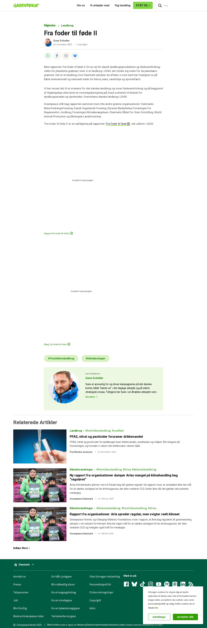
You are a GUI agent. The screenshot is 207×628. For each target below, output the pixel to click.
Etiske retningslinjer (101, 592)
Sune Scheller (61, 40)
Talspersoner (20, 592)
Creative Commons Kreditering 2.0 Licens (144, 625)
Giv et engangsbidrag (63, 592)
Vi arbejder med (99, 5)
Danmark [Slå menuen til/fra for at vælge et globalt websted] (30, 564)
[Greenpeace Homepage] (25, 5)
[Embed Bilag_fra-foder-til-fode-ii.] (81, 291)
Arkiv (92, 608)
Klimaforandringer (81, 469)
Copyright (95, 600)
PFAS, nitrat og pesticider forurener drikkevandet (106, 436)
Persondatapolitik (100, 585)
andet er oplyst (66, 625)
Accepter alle (185, 616)
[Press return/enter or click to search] (160, 6)
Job (15, 600)
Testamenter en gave (63, 616)
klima (127, 470)
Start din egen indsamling (104, 577)
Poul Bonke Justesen (81, 452)
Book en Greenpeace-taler (28, 616)
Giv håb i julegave (61, 577)
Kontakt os (19, 577)
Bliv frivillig (20, 608)
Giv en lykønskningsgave (65, 608)
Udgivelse (50, 25)
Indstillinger (159, 617)
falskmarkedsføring (145, 470)
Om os (81, 5)
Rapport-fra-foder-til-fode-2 (57, 233)
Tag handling (123, 5)
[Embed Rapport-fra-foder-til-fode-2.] (83, 180)
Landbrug (67, 25)
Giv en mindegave (61, 600)
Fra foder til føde (116, 123)
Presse (17, 585)
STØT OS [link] (141, 5)
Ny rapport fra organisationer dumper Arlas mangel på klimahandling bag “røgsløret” (124, 477)
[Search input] (181, 5)
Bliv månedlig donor (63, 585)
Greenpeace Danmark (81, 498)
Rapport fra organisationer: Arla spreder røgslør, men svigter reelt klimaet (125, 514)
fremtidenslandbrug (99, 431)
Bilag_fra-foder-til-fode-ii (55, 344)
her (156, 607)
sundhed (118, 431)
